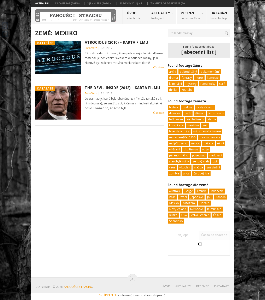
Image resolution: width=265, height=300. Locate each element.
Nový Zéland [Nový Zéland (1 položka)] (177, 209)
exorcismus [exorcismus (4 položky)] (216, 113)
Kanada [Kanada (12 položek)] (221, 197)
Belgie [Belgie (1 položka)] (189, 191)
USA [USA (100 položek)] (184, 215)
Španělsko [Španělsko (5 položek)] (176, 221)
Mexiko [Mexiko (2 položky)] (174, 203)
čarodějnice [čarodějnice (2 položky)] (201, 173)
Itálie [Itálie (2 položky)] (172, 197)
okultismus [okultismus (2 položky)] (191, 149)
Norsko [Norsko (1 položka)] (204, 203)
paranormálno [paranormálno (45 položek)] (178, 155)
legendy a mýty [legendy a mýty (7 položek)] (179, 131)
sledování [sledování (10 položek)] (215, 155)
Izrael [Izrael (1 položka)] (183, 197)
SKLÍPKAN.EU (108, 295)
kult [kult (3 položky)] (205, 125)
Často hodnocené (214, 235)
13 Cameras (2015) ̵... (68, 3)
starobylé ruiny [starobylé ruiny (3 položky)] (179, 161)
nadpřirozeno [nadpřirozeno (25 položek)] (178, 143)
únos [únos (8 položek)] (186, 173)
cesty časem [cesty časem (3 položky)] (204, 107)
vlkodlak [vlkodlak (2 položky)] (184, 167)
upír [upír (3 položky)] (215, 161)
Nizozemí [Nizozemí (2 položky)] (189, 203)
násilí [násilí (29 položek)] (220, 143)
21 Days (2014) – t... (132, 3)
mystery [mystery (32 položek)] (191, 84)
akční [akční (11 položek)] (172, 72)
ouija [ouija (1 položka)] (205, 149)
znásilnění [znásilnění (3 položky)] (213, 167)
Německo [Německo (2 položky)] (196, 209)
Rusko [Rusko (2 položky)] (173, 215)
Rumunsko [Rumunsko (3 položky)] (214, 209)
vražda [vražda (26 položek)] (198, 167)
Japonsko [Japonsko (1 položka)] (197, 197)
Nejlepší (183, 235)
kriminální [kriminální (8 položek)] (175, 84)
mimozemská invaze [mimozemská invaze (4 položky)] (207, 131)
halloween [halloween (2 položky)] (176, 119)
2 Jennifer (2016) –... (100, 3)
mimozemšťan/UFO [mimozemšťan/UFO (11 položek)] (182, 137)
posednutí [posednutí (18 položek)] (198, 155)
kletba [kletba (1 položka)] (212, 119)
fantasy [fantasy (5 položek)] (187, 78)
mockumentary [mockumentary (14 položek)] (210, 137)
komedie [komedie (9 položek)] (213, 78)
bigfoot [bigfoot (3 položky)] (174, 107)
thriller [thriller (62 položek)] (173, 90)
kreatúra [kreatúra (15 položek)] (193, 125)
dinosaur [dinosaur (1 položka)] (175, 113)
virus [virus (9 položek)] (172, 167)
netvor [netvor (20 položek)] (195, 143)
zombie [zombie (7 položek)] (174, 173)
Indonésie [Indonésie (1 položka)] (217, 191)
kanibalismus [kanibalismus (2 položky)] (195, 119)
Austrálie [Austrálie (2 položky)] (175, 191)
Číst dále (158, 67)
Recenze (190, 15)
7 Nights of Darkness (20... (168, 3)
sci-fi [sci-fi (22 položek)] (222, 84)
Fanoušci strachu (78, 287)
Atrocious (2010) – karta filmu (116, 42)
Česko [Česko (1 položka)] (217, 215)
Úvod (134, 15)
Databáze (219, 15)
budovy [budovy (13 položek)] (188, 107)
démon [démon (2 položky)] (200, 113)
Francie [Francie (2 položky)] (202, 191)
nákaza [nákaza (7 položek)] (208, 143)
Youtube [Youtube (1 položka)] (187, 90)
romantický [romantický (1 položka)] (207, 84)
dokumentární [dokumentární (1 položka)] (210, 72)
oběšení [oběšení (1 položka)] (174, 149)
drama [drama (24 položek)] (173, 78)
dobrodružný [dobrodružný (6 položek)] (188, 72)
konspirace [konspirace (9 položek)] (176, 125)
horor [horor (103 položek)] (199, 78)
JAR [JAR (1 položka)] (209, 197)
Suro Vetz (91, 48)
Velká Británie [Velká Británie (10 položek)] (200, 215)
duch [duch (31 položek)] (188, 113)
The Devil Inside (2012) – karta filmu (122, 87)
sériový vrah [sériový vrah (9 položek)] (201, 161)
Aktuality (160, 15)
